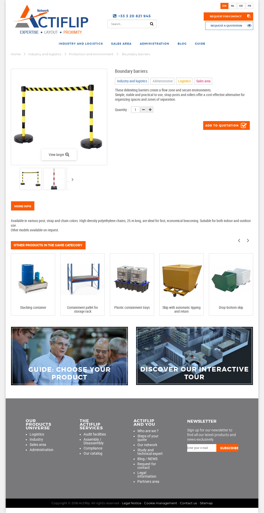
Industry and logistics (45, 54)
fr (249, 5)
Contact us (188, 503)
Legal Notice (131, 503)
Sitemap (206, 503)
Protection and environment (91, 54)
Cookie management (160, 503)
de (241, 5)
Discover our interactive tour (194, 373)
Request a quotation (226, 25)
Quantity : (121, 109)
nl (233, 5)
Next (72, 179)
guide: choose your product (69, 373)
